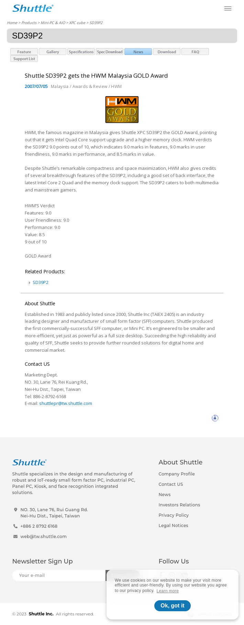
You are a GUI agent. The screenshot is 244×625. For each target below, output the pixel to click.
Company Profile (177, 473)
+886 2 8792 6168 (39, 526)
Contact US (171, 484)
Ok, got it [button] (172, 605)
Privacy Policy (174, 515)
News (165, 494)
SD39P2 (40, 282)
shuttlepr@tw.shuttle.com (65, 403)
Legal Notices (173, 525)
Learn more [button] (168, 591)
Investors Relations (179, 504)
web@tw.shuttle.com (44, 536)
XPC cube (77, 22)
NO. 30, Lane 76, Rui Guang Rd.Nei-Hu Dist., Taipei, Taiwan (54, 512)
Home (12, 22)
